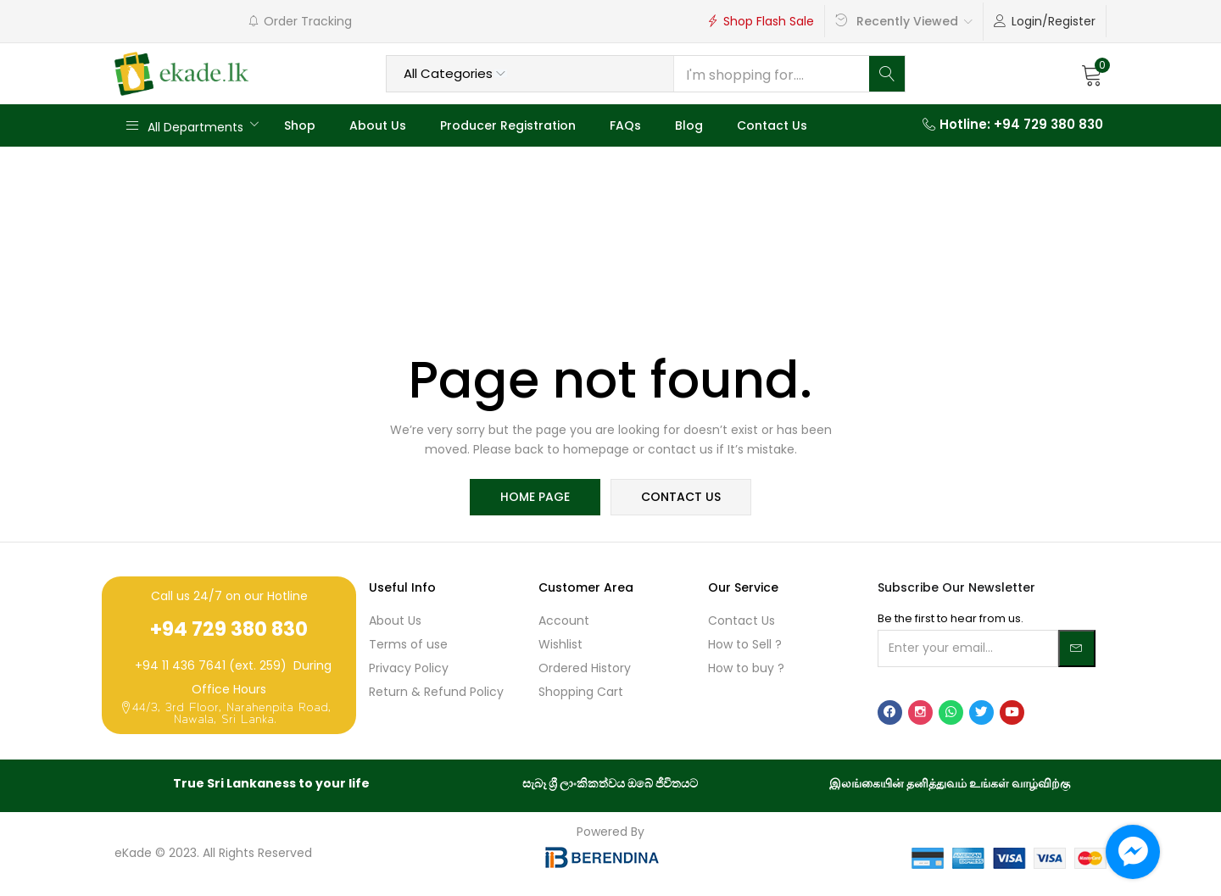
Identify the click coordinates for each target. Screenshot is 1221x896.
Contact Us (772, 125)
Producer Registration (508, 125)
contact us (680, 497)
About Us (377, 125)
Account (563, 621)
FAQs (625, 125)
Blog (689, 125)
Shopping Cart (580, 692)
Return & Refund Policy (436, 692)
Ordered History (584, 668)
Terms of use (408, 645)
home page (536, 497)
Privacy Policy (409, 668)
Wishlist (560, 645)
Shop (299, 125)
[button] (1092, 73)
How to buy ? (746, 668)
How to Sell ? (745, 645)
